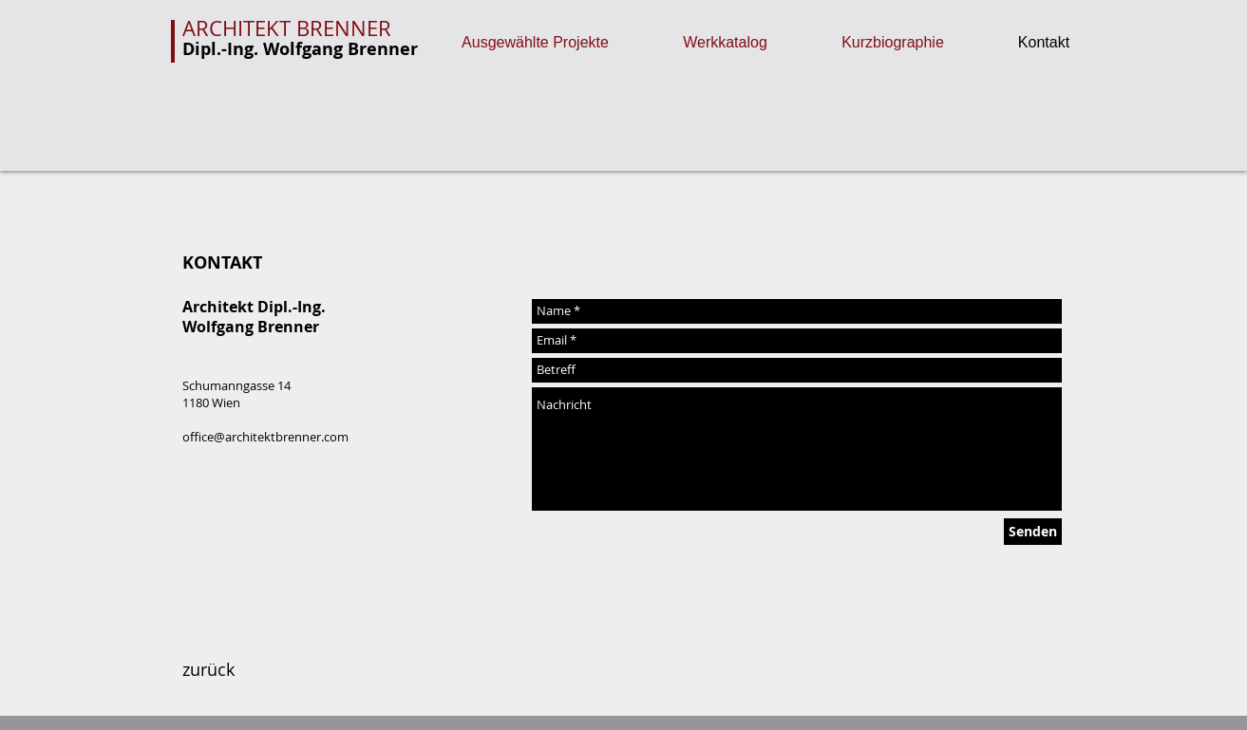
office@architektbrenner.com (265, 436)
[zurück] (208, 670)
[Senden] (1033, 531)
